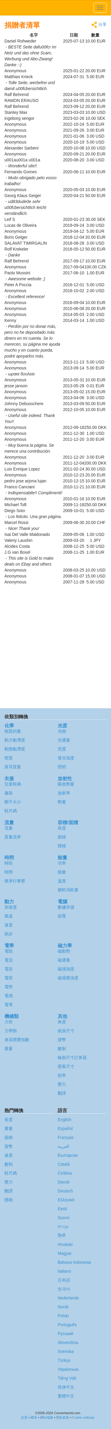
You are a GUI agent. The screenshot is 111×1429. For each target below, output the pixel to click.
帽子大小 (12, 802)
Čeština (65, 1173)
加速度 (10, 907)
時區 (8, 863)
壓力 (62, 1084)
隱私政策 (62, 1417)
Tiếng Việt (67, 1378)
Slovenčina (68, 1342)
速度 (8, 925)
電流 (8, 960)
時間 (8, 872)
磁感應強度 (68, 977)
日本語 (64, 1280)
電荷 (8, 977)
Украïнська (68, 1369)
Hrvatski (65, 1244)
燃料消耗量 (68, 889)
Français (66, 1137)
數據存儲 (66, 907)
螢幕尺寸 (66, 1066)
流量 (8, 828)
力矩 (8, 1021)
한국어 (64, 1289)
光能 (62, 731)
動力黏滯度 (14, 740)
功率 (62, 863)
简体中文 (66, 1387)
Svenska (66, 1351)
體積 (62, 845)
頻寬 (62, 916)
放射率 (64, 793)
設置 (24, 1417)
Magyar (65, 1253)
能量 (62, 872)
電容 (8, 969)
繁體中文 (66, 1396)
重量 (8, 1048)
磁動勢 (64, 951)
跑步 (8, 933)
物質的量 (12, 731)
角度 (62, 1021)
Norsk (63, 1306)
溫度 (62, 881)
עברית (63, 1226)
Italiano (64, 1271)
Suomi (64, 1217)
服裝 (8, 793)
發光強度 (66, 758)
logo (55, 7)
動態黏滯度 (14, 749)
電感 (8, 995)
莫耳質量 (12, 766)
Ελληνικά (66, 1199)
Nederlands (68, 1298)
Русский (65, 1333)
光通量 (64, 740)
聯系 (33, 1417)
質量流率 (12, 837)
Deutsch (65, 1191)
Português (67, 1324)
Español (65, 1128)
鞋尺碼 (10, 810)
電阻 (8, 951)
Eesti (62, 1208)
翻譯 (62, 1093)
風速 (8, 916)
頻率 (62, 1075)
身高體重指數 (16, 1039)
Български (68, 1155)
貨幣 (62, 1039)
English (64, 1119)
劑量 (62, 802)
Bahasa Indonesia (74, 1262)
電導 (8, 1004)
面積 (62, 837)
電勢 (8, 986)
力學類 (10, 1030)
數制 (62, 1048)
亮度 (62, 749)
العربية (63, 1146)
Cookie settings (83, 1417)
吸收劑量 (66, 784)
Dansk (64, 1182)
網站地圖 (46, 1417)
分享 (99, 25)
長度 (62, 828)
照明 (62, 766)
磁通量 (64, 960)
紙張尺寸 (66, 1030)
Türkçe (64, 1360)
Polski (63, 1315)
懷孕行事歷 (14, 881)
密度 (8, 758)
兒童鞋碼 (12, 784)
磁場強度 (66, 969)
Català (64, 1164)
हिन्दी (61, 1235)
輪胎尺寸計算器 (72, 1057)
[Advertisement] (55, 646)
